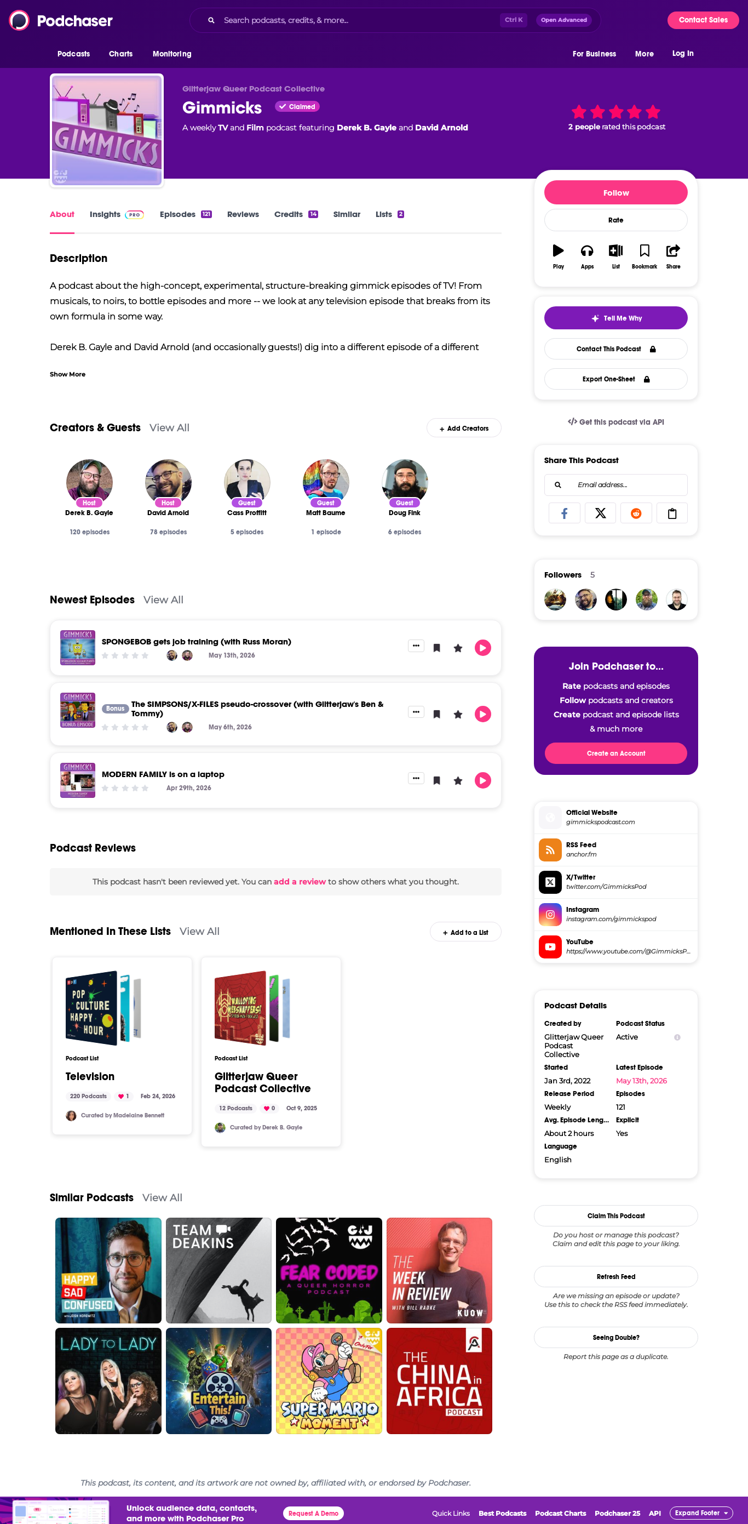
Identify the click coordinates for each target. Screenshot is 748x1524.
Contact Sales (703, 20)
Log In (683, 53)
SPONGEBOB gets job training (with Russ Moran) (196, 641)
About (62, 214)
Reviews (243, 214)
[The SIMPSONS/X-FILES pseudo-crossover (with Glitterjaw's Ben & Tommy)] (77, 710)
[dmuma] (586, 599)
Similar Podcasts (92, 1198)
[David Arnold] (168, 482)
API (655, 1513)
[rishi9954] (616, 599)
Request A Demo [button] (313, 1513)
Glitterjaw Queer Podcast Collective (263, 1083)
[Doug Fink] (405, 482)
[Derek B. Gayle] (89, 482)
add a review (300, 882)
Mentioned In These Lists (110, 931)
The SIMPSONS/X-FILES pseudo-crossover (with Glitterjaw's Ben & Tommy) (257, 708)
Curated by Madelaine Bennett (122, 1115)
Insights (105, 214)
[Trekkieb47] (677, 599)
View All (169, 427)
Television (90, 1077)
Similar (346, 214)
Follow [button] (616, 192)
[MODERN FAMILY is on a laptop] (77, 780)
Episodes (186, 214)
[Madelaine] (71, 1115)
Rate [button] (616, 220)
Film (255, 128)
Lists (390, 214)
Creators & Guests (95, 428)
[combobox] (395, 20)
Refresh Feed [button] (616, 1277)
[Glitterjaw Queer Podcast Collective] (252, 1008)
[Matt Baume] (326, 482)
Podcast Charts (560, 1513)
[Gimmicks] (107, 130)
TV (223, 128)
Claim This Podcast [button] (616, 1216)
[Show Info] (677, 1037)
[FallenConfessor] (555, 599)
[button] (76, 54)
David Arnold (441, 128)
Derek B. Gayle (366, 128)
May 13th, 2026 (641, 1080)
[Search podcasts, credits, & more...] (360, 20)
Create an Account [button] (616, 753)
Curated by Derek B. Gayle (266, 1127)
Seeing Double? (616, 1338)
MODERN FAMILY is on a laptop (163, 774)
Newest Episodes (92, 600)
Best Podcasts (502, 1513)
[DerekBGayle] (220, 1127)
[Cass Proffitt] (247, 482)
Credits (296, 214)
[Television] (103, 1008)
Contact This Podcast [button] (616, 349)
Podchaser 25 (617, 1513)
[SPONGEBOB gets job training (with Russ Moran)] (77, 647)
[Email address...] (616, 485)
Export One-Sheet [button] (616, 379)
